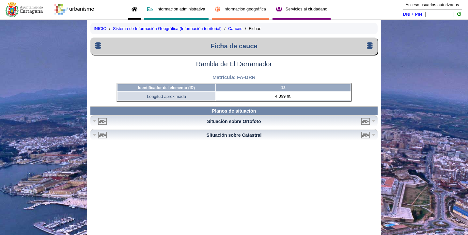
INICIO (100, 28)
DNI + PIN (412, 14)
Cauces (235, 28)
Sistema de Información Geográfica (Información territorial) (167, 28)
